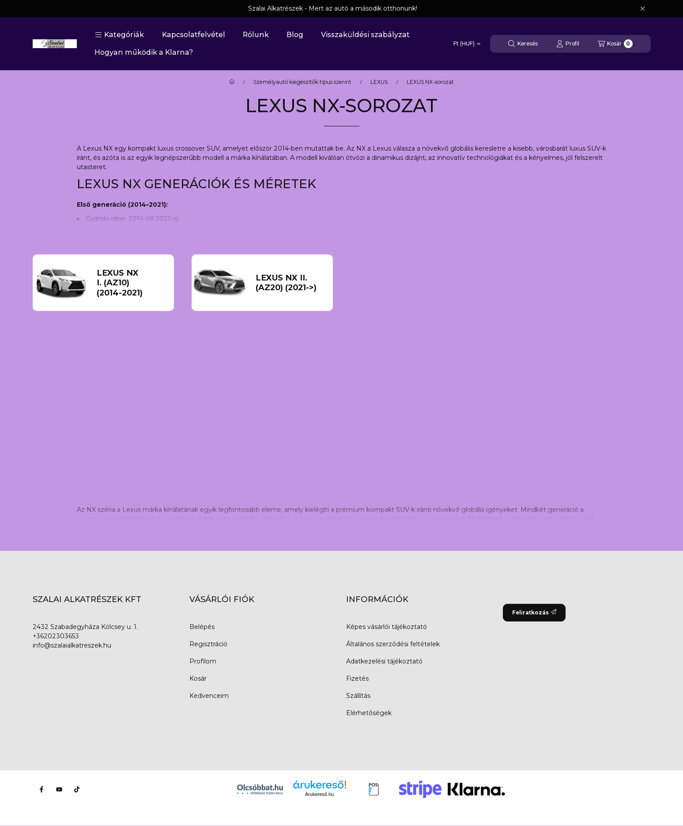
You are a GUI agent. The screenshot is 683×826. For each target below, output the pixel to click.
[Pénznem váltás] (467, 44)
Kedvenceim (209, 696)
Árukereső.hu (319, 794)
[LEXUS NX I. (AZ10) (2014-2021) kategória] (131, 283)
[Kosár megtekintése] (615, 44)
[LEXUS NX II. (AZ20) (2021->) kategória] (290, 283)
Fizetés (357, 678)
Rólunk (256, 34)
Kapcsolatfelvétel (193, 34)
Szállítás (358, 696)
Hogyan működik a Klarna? (143, 52)
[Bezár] (642, 8)
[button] (119, 35)
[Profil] (568, 44)
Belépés (202, 627)
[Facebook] (41, 789)
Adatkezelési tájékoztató (384, 661)
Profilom (202, 661)
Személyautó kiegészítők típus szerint (302, 82)
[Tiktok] (77, 789)
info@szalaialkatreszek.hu (72, 645)
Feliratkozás (534, 612)
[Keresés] (523, 44)
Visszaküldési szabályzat (365, 34)
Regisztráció (208, 644)
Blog (295, 34)
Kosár (198, 678)
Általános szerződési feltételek (393, 644)
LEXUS (379, 82)
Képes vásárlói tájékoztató (386, 627)
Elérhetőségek (369, 713)
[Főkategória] (231, 82)
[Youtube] (59, 789)
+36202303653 (56, 636)
